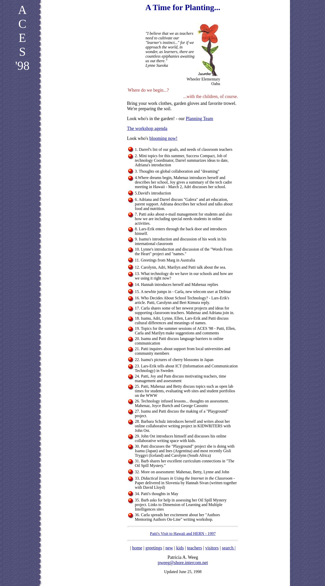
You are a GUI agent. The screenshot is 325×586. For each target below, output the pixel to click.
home (137, 547)
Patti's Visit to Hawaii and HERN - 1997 (183, 533)
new (169, 547)
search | (229, 547)
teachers (194, 547)
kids (180, 547)
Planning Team (199, 118)
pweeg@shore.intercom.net (183, 562)
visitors (212, 547)
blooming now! (163, 138)
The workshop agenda (147, 128)
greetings (153, 547)
